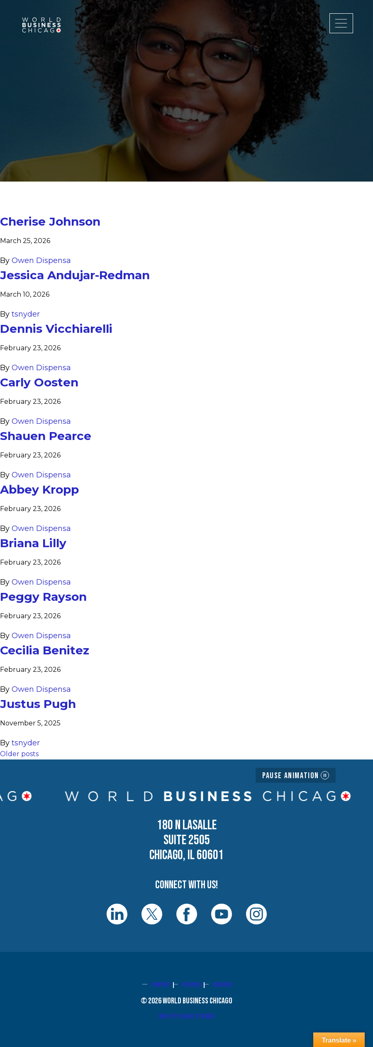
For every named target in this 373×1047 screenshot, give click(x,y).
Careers (223, 985)
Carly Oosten (39, 382)
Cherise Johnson (50, 221)
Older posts (19, 754)
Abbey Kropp (39, 489)
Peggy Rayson (43, 597)
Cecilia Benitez (44, 650)
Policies (192, 985)
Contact (161, 985)
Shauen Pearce (45, 436)
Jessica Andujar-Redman (75, 275)
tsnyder (26, 314)
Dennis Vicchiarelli (56, 329)
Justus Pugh (38, 704)
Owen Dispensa (41, 260)
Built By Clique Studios (187, 1016)
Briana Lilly (33, 543)
